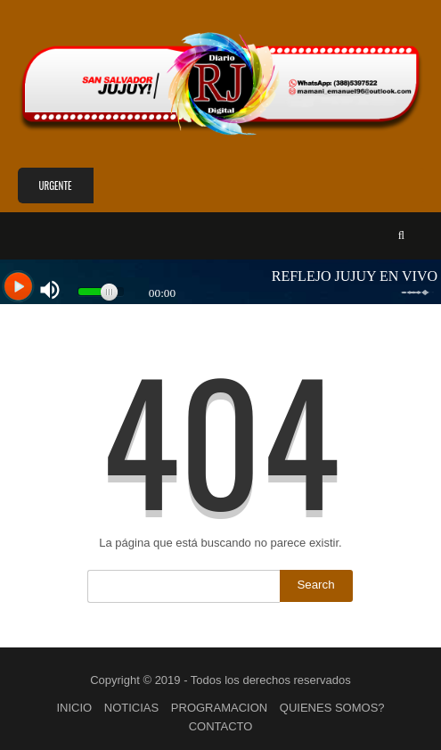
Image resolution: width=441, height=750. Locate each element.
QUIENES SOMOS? (332, 707)
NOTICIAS (131, 707)
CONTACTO (221, 726)
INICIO (74, 707)
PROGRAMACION (219, 707)
